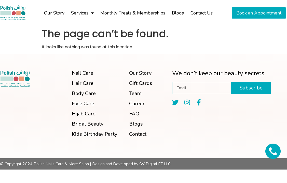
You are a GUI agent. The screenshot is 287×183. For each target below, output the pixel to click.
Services (82, 13)
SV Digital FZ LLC (155, 164)
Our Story (54, 13)
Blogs (178, 13)
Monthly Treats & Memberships (132, 13)
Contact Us (201, 13)
